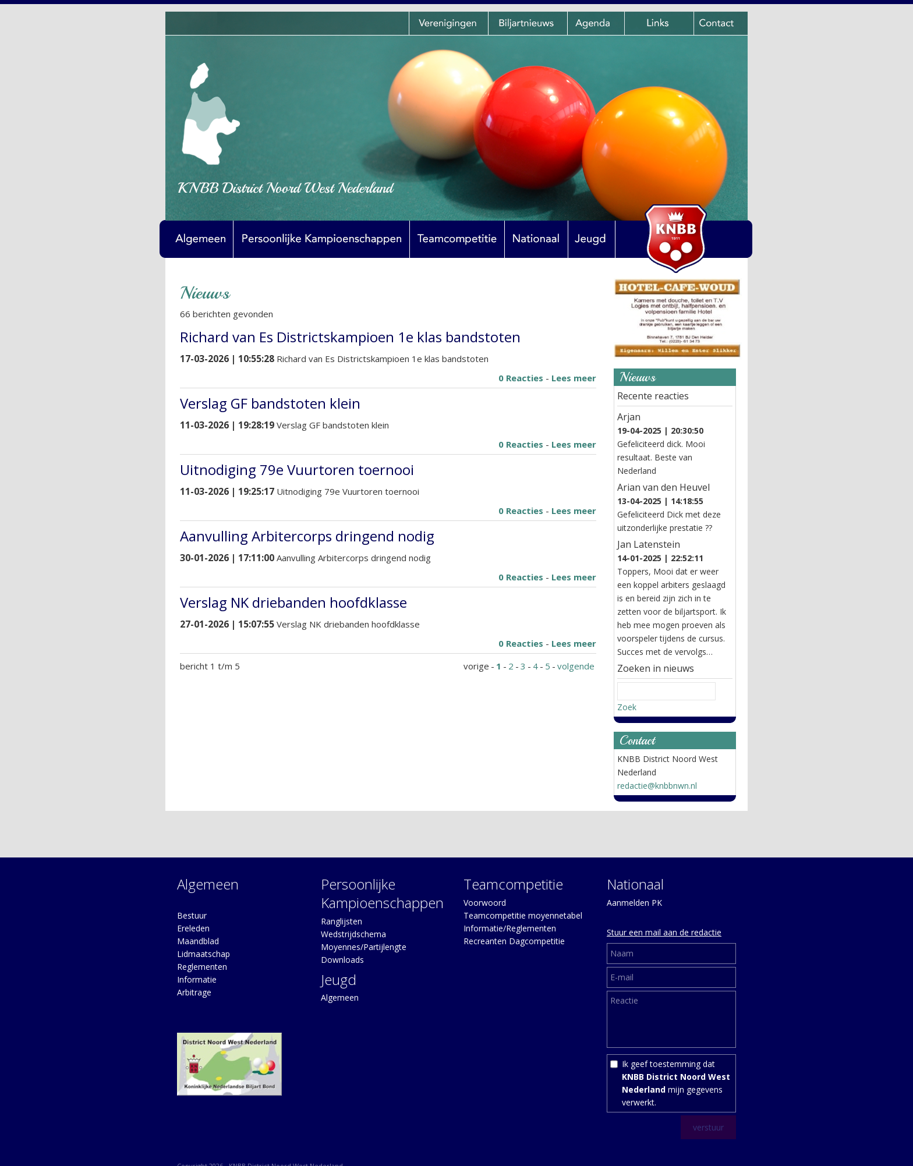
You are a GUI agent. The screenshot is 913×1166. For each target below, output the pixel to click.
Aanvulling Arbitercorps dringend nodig (307, 535)
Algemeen (340, 997)
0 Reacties (520, 378)
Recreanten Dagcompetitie (514, 941)
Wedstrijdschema (353, 934)
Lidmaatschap (203, 953)
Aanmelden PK (634, 902)
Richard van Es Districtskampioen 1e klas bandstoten (350, 336)
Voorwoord (484, 902)
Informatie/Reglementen (509, 928)
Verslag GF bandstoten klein (270, 403)
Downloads (342, 959)
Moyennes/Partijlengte (363, 946)
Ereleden (193, 928)
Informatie (197, 979)
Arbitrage (194, 992)
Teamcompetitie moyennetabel (522, 915)
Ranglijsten (341, 921)
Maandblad (198, 941)
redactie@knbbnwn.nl (657, 785)
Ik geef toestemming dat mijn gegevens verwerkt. (676, 1083)
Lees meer (573, 378)
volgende (575, 666)
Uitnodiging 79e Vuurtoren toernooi (297, 469)
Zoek (626, 707)
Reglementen (202, 966)
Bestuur (192, 915)
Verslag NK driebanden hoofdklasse (293, 602)
